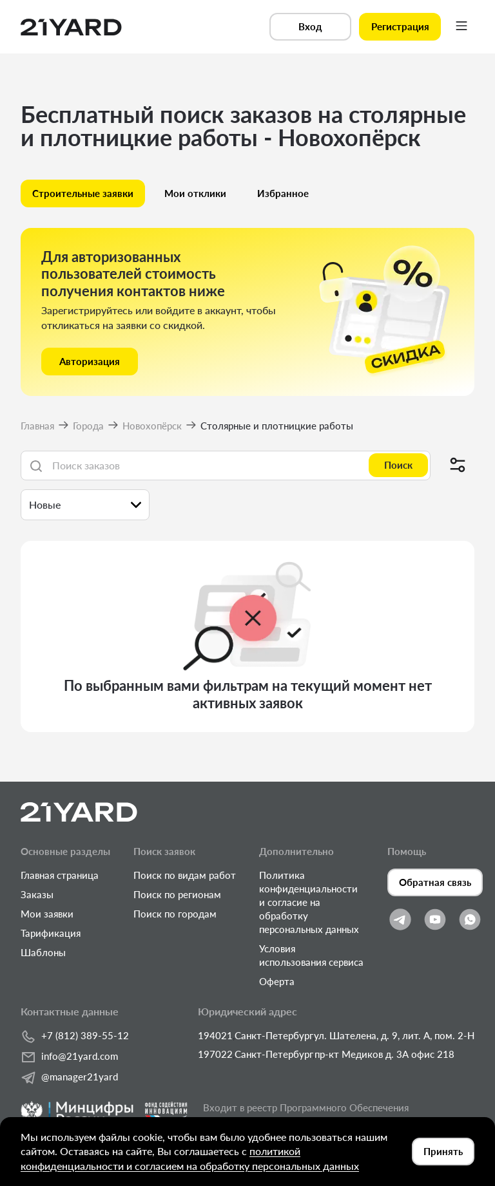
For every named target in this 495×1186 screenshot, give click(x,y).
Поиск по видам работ (184, 875)
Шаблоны (43, 952)
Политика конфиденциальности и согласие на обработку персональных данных (309, 902)
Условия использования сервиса (311, 955)
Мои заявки (47, 913)
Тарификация (51, 933)
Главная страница (60, 875)
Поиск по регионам (177, 894)
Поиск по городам (175, 913)
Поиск (398, 465)
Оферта (277, 981)
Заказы (37, 894)
